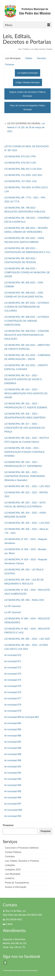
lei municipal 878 (12, 704)
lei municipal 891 (12, 766)
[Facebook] (5, 963)
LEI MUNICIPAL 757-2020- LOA (20, 181)
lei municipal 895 (12, 791)
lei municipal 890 (12, 760)
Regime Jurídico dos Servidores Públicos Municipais (27, 94)
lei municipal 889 (12, 754)
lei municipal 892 (12, 773)
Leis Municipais (13, 58)
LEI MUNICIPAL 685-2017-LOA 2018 (22, 169)
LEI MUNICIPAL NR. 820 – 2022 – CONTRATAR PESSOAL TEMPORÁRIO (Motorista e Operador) (24, 476)
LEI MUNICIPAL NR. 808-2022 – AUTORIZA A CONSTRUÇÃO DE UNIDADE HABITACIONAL (26, 321)
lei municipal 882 (30, 717)
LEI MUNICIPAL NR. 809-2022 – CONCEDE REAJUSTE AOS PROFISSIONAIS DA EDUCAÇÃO (26, 335)
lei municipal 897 (12, 804)
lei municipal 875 (12, 686)
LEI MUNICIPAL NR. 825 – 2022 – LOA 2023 (26, 523)
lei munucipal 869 (13, 810)
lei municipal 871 (12, 661)
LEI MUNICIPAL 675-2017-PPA (20, 156)
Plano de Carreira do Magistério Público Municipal (27, 107)
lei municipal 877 (12, 698)
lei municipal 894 (12, 785)
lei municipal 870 (12, 655)
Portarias (9, 64)
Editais (28, 58)
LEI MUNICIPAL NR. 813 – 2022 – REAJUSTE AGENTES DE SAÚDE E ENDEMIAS (23, 379)
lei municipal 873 (12, 674)
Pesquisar (8, 825)
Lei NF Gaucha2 (12, 612)
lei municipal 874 (12, 680)
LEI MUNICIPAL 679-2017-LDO (20, 163)
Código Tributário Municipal (28, 82)
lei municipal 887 (12, 742)
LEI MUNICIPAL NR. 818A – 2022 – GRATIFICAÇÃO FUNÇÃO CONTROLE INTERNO (24, 452)
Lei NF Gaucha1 (12, 606)
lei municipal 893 (12, 779)
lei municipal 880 (12, 717)
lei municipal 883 (12, 816)
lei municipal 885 (12, 729)
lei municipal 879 (12, 711)
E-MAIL (8, 924)
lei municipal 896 (12, 797)
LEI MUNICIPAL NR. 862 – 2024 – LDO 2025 (27, 639)
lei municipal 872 (12, 667)
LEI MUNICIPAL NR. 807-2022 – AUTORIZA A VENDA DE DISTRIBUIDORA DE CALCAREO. (26, 307)
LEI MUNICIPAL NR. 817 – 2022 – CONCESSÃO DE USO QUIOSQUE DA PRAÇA (24, 428)
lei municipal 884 (12, 723)
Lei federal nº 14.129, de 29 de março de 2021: (26, 127)
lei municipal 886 (12, 735)
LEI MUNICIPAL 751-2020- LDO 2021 (23, 175)
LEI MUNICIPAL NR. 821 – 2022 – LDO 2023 (27, 486)
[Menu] (27, 24)
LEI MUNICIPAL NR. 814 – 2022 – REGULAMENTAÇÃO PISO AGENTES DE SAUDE (26, 393)
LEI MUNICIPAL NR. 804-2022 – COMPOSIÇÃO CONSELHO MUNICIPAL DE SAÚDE (27, 272)
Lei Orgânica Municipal (27, 73)
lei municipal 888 (12, 748)
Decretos (41, 58)
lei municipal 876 (12, 692)
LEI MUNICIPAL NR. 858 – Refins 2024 (24, 600)
